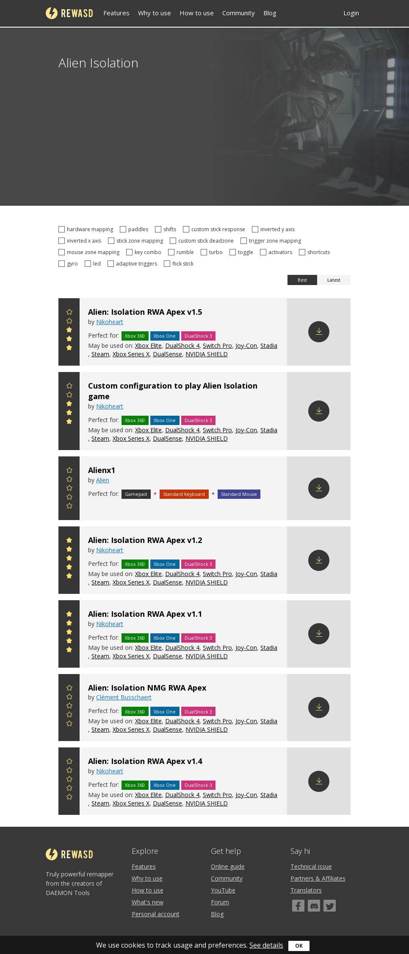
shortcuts (315, 252)
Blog (269, 12)
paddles (135, 229)
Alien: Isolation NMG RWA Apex (147, 688)
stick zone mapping (137, 240)
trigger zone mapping (272, 240)
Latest (333, 280)
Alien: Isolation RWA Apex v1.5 (145, 312)
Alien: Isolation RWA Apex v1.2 (145, 540)
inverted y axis (274, 229)
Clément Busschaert (124, 697)
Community (238, 12)
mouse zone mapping (90, 252)
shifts (167, 229)
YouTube (223, 890)
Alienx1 (101, 470)
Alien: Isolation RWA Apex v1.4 (145, 761)
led (94, 263)
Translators (306, 890)
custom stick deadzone (203, 240)
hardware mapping (87, 229)
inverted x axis (81, 240)
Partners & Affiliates (317, 878)
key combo (145, 252)
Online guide (228, 866)
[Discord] (314, 906)
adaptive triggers (134, 263)
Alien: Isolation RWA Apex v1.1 (145, 614)
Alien (102, 480)
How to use (197, 12)
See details (266, 945)
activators (277, 252)
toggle (242, 252)
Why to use (154, 12)
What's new (147, 902)
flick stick (180, 263)
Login (351, 12)
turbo (213, 252)
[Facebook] (298, 906)
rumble (182, 252)
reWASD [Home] (69, 13)
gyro (69, 263)
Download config (318, 331)
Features (116, 12)
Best (302, 280)
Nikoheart (109, 322)
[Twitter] (329, 906)
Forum (220, 902)
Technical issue (311, 866)
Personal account (156, 914)
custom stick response (215, 229)
